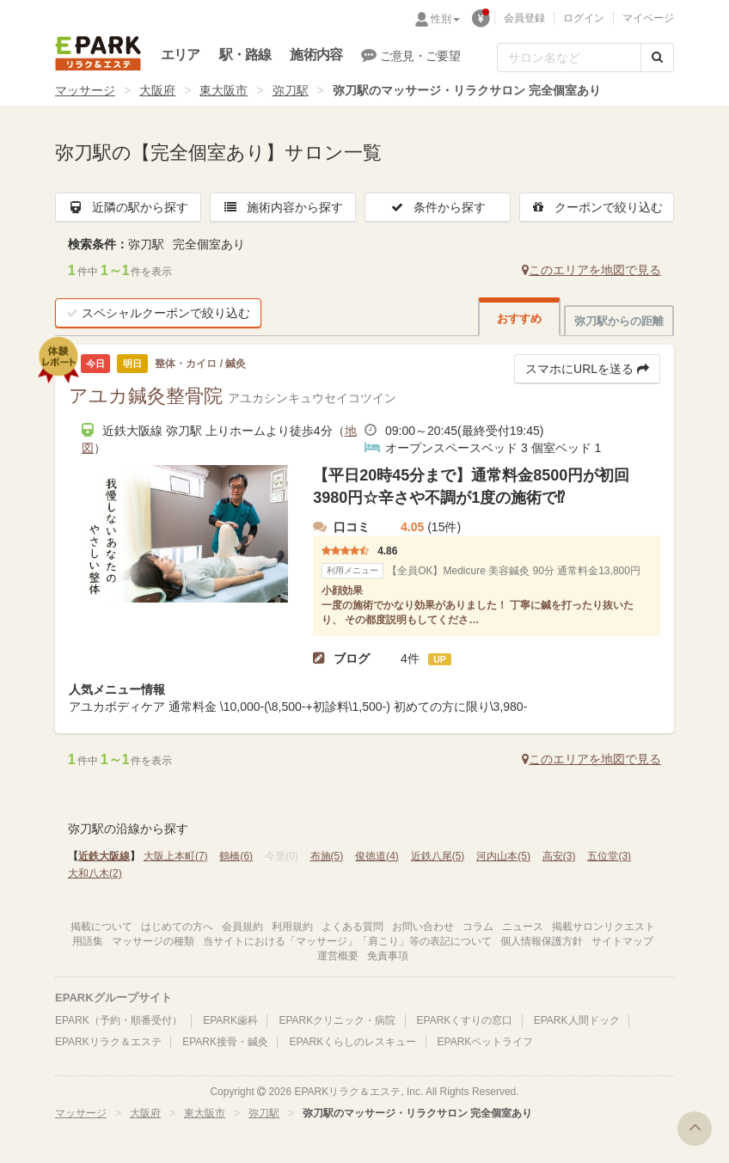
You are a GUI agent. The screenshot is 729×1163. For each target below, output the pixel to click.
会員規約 (242, 927)
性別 (445, 19)
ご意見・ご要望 (410, 55)
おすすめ (519, 318)
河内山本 (503, 856)
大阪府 (157, 90)
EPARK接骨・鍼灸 (225, 1042)
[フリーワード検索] (569, 57)
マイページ (648, 18)
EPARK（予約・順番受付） (118, 1020)
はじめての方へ (177, 927)
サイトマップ (622, 941)
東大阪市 (223, 90)
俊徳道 (377, 856)
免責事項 (387, 956)
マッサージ (85, 90)
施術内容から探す (283, 207)
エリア (180, 54)
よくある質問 (352, 927)
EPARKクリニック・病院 (337, 1020)
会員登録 (524, 18)
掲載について (101, 927)
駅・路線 (245, 54)
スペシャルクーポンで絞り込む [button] (158, 313)
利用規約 (292, 927)
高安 (559, 856)
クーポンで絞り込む (596, 207)
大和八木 (95, 873)
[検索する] (657, 57)
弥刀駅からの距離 (619, 321)
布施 (327, 856)
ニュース (522, 927)
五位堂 (609, 856)
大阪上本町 (176, 856)
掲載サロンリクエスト (603, 927)
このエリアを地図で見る (591, 270)
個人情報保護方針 (541, 941)
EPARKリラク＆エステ (98, 53)
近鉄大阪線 (104, 856)
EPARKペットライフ (486, 1042)
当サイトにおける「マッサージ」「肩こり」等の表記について (347, 941)
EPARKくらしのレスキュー (352, 1042)
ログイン (583, 18)
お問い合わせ (423, 927)
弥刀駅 (291, 90)
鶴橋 (236, 856)
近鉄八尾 (438, 856)
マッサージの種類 (153, 941)
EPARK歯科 (230, 1020)
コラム (478, 927)
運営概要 (337, 956)
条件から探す (437, 207)
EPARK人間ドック (577, 1020)
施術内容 (316, 54)
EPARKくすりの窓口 (465, 1020)
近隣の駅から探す (128, 207)
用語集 (87, 941)
